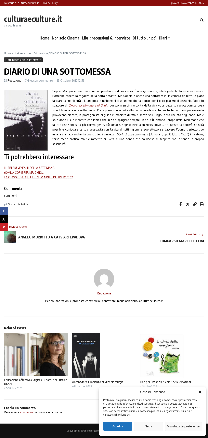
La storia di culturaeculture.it (21, 2)
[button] (200, 392)
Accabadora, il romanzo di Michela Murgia (97, 382)
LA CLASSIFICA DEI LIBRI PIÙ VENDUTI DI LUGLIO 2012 (38, 177)
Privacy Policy (49, 2)
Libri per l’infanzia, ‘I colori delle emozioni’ (165, 382)
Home (44, 37)
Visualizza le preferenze (183, 426)
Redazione (14, 80)
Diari (164, 37)
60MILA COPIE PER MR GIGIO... (24, 172)
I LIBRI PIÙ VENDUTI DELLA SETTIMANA (29, 167)
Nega (148, 426)
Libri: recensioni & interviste (106, 37)
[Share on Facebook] (4, 211)
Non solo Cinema (65, 37)
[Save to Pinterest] (4, 227)
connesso (26, 412)
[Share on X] (4, 219)
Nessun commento (40, 80)
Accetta (117, 426)
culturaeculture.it (33, 19)
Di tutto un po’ (144, 37)
